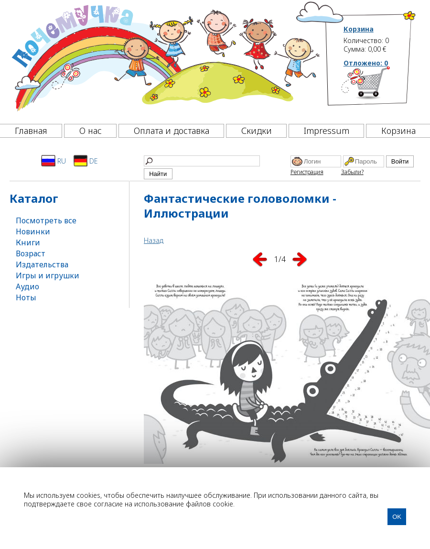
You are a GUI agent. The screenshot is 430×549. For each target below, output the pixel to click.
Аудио (27, 286)
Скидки (256, 130)
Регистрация (306, 172)
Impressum (326, 130)
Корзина (359, 29)
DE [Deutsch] (86, 160)
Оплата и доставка (171, 130)
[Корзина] (380, 88)
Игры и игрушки (47, 275)
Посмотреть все (46, 220)
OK (396, 516)
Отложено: (366, 62)
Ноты (26, 297)
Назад (153, 240)
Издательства (42, 264)
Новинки (33, 231)
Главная (31, 130)
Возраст (30, 253)
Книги (28, 242)
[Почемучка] (164, 59)
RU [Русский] (53, 160)
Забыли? (352, 172)
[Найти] (202, 160)
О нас (90, 130)
